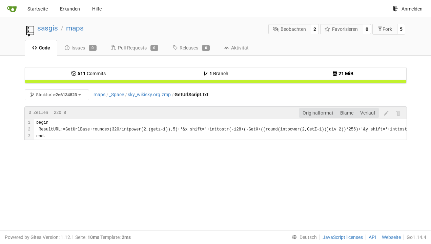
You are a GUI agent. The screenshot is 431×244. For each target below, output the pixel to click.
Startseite (37, 9)
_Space (116, 94)
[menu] (303, 237)
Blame (346, 113)
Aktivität (236, 47)
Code (41, 47)
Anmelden (408, 9)
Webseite (391, 237)
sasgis (47, 28)
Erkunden (70, 9)
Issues (80, 48)
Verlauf (367, 113)
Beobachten (289, 29)
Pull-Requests (134, 48)
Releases (191, 48)
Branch (215, 73)
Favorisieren (341, 29)
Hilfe (97, 9)
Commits (88, 73)
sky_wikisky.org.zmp (149, 94)
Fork (384, 29)
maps (75, 28)
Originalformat (318, 113)
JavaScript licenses (343, 237)
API (372, 237)
